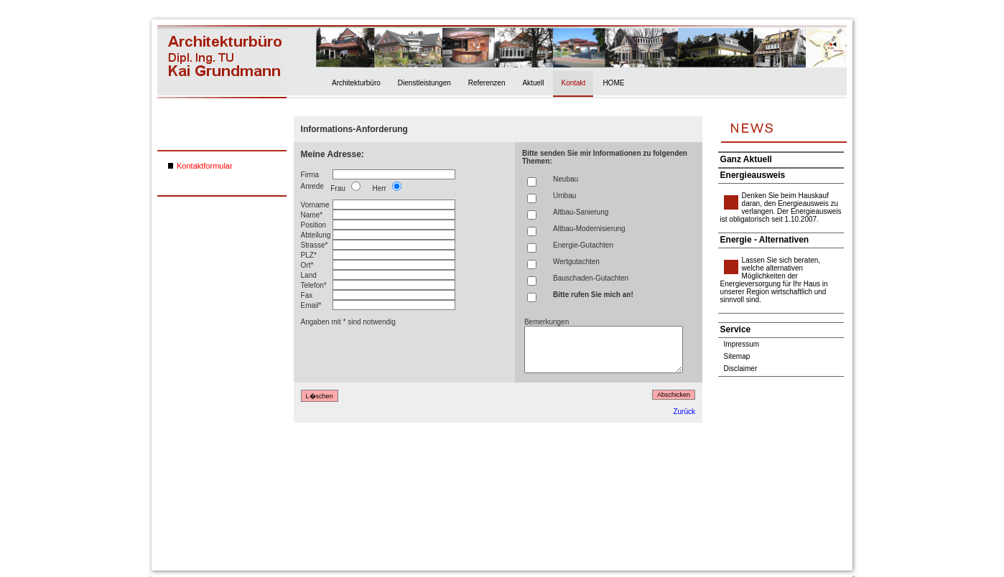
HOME (613, 83)
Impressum (741, 344)
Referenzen (487, 83)
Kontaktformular (205, 165)
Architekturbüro (356, 83)
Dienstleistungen (424, 83)
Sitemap (737, 356)
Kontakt (573, 83)
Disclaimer (741, 368)
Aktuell (533, 83)
